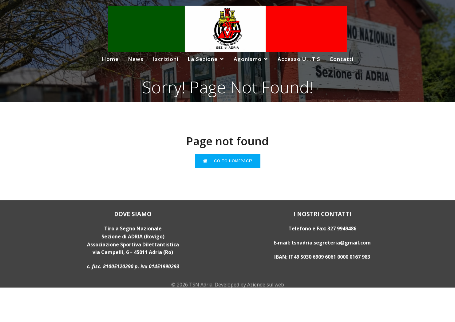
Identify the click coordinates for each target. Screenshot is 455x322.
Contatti (342, 58)
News (136, 58)
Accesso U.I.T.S (299, 58)
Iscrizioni (165, 58)
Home (110, 58)
